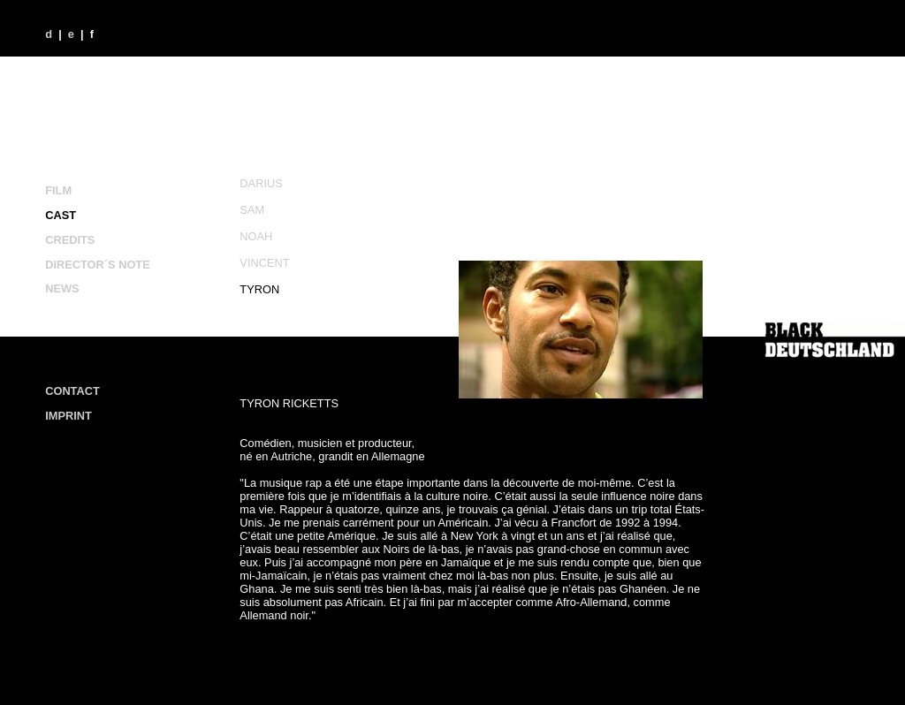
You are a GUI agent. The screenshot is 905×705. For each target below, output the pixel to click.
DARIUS (261, 183)
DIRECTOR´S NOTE (97, 264)
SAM (252, 209)
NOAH (256, 236)
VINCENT (264, 262)
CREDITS (70, 239)
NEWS (62, 288)
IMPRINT (68, 415)
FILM (58, 190)
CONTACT (72, 391)
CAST (60, 215)
